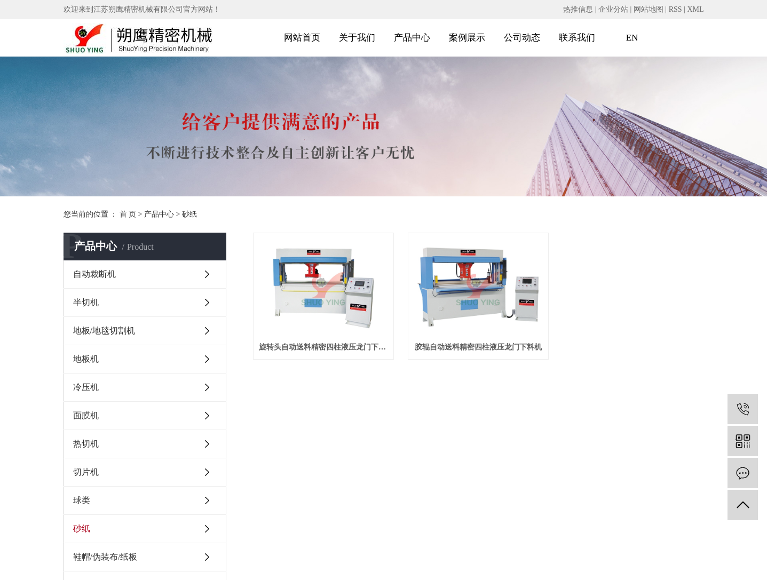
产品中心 (412, 38)
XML (695, 9)
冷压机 (86, 387)
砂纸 (189, 214)
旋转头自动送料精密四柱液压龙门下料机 (323, 347)
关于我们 (357, 38)
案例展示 (467, 38)
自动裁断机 (94, 274)
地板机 (86, 358)
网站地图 (648, 9)
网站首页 (302, 38)
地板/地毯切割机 (104, 330)
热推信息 (578, 9)
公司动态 (522, 38)
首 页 (128, 214)
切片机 (86, 471)
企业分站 (613, 9)
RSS (675, 9)
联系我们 (577, 38)
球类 (81, 500)
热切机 (86, 443)
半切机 (86, 302)
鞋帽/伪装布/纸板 (105, 556)
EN (632, 38)
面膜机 (86, 415)
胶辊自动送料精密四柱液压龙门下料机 (478, 347)
